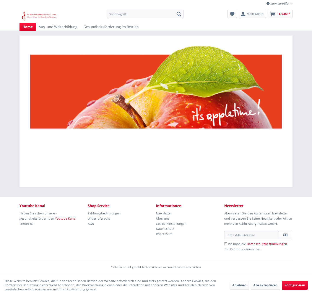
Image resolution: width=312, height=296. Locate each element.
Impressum (164, 234)
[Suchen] (179, 14)
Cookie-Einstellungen (171, 224)
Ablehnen (239, 285)
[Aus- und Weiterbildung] (58, 27)
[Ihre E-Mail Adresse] (251, 235)
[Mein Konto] (252, 14)
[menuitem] (145, 14)
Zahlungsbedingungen (104, 213)
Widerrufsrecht (99, 218)
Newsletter (164, 213)
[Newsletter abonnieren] (285, 235)
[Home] (28, 27)
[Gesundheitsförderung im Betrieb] (111, 27)
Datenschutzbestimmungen (267, 244)
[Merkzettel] (232, 14)
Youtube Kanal (65, 218)
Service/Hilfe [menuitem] (277, 4)
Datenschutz (165, 229)
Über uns (162, 218)
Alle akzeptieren (265, 285)
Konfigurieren (294, 285)
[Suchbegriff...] (145, 14)
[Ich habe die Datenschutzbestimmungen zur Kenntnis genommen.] (225, 243)
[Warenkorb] (280, 14)
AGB (91, 224)
